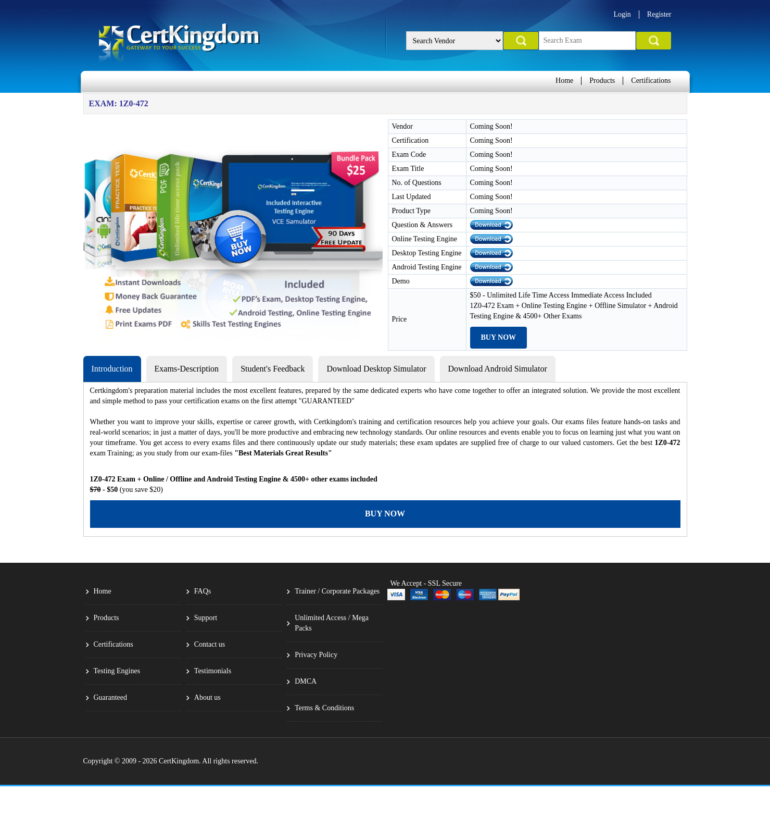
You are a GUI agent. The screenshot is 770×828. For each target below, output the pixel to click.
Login (621, 14)
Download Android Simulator (497, 368)
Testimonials (212, 671)
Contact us (209, 644)
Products (602, 80)
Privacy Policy (316, 655)
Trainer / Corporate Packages (337, 591)
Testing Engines (117, 671)
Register (659, 14)
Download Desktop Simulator (376, 368)
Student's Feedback (273, 368)
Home (564, 80)
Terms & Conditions (324, 708)
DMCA (306, 681)
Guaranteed (111, 697)
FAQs (202, 591)
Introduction (112, 368)
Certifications (651, 80)
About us (207, 697)
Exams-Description (187, 368)
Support (205, 618)
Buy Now (498, 337)
